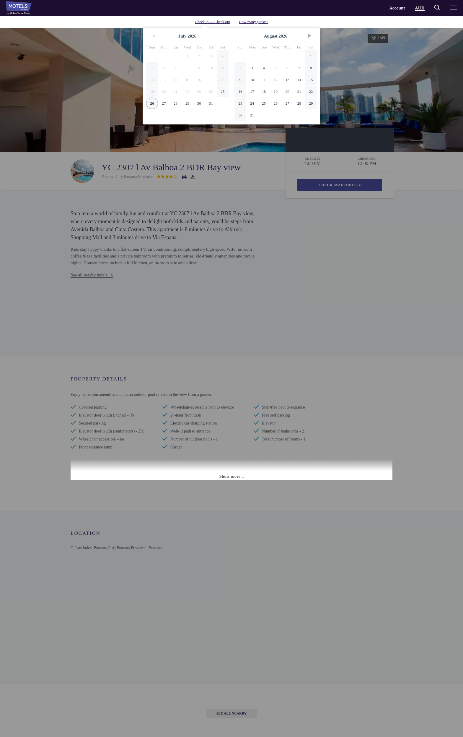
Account (397, 8)
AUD (420, 8)
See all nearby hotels (89, 275)
